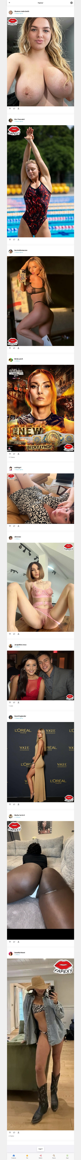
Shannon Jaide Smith (21, 11)
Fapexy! (40, 3)
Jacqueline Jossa (20, 645)
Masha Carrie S (19, 815)
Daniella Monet (19, 952)
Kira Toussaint (19, 119)
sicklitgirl (17, 467)
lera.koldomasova (20, 250)
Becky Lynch (18, 359)
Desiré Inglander (20, 716)
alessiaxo (17, 537)
